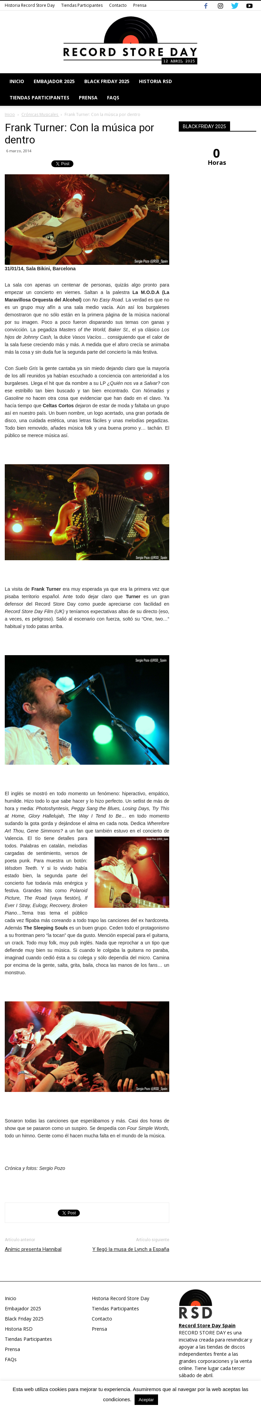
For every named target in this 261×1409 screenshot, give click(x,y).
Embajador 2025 (54, 81)
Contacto (118, 5)
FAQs (113, 97)
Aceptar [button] (146, 1399)
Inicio (17, 81)
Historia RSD (155, 81)
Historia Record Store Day (30, 5)
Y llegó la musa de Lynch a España (130, 1249)
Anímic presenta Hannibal (33, 1249)
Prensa (139, 5)
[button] (248, 89)
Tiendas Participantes (82, 5)
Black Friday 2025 (106, 81)
